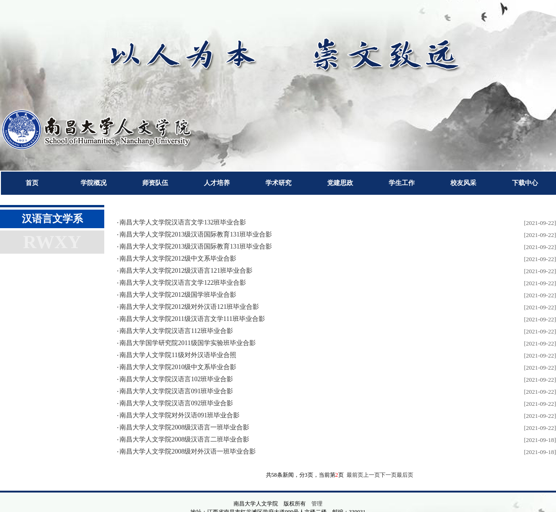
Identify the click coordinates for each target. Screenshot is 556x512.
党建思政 (340, 182)
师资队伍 (155, 182)
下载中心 (525, 182)
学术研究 (278, 182)
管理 (316, 503)
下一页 (388, 475)
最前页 (355, 475)
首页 (31, 182)
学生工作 (402, 182)
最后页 (405, 475)
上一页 (371, 475)
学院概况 (94, 182)
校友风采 (463, 182)
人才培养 (217, 182)
